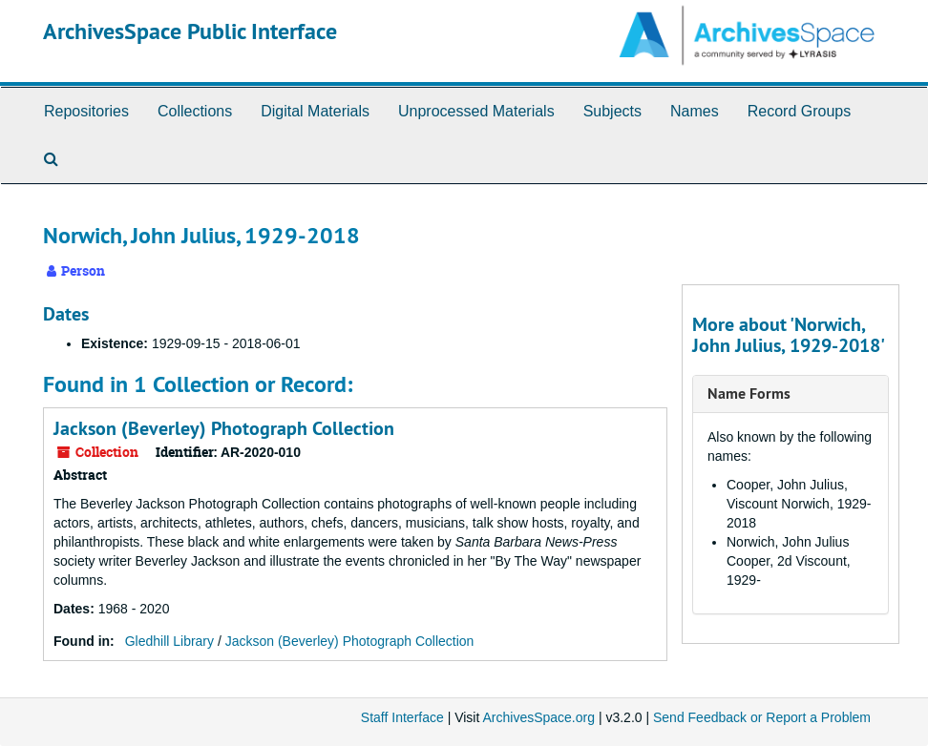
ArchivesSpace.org (538, 717)
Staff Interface (402, 717)
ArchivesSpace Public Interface (190, 31)
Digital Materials (315, 111)
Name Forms (749, 393)
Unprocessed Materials (476, 111)
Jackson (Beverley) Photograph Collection (223, 428)
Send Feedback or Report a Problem (762, 717)
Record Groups (800, 111)
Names (694, 111)
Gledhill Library (169, 641)
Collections (195, 111)
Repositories (86, 111)
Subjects (612, 111)
